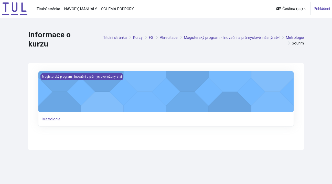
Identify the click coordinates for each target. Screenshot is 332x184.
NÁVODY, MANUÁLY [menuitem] (80, 9)
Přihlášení (322, 8)
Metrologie (295, 37)
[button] (291, 9)
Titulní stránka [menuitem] (48, 9)
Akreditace (169, 37)
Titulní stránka (115, 37)
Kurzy (138, 37)
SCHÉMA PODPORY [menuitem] (117, 9)
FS (151, 37)
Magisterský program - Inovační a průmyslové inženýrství (232, 37)
